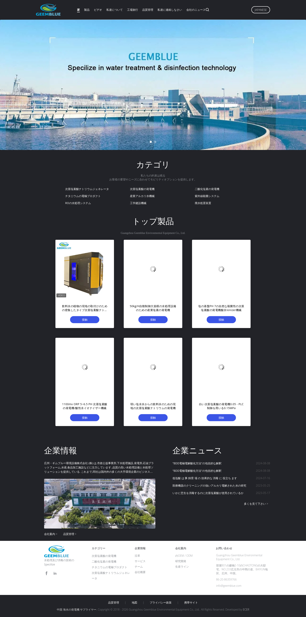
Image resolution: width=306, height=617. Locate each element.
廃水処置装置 (203, 203)
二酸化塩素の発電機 (207, 189)
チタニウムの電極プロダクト (83, 196)
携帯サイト (191, 602)
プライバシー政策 (161, 602)
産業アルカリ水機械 (142, 196)
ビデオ (98, 10)
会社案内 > (50, 534)
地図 (134, 602)
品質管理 (147, 10)
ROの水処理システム (78, 203)
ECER (246, 609)
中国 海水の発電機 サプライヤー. (77, 609)
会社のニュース (195, 10)
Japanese (261, 10)
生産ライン (182, 566)
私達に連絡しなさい (169, 10)
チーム (139, 566)
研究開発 (180, 561)
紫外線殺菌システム (207, 196)
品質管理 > (69, 534)
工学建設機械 (138, 203)
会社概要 (140, 572)
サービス (140, 561)
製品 (87, 10)
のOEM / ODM (184, 555)
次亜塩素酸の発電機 (142, 189)
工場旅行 (132, 10)
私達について (114, 10)
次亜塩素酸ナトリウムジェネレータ (87, 189)
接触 (84, 319)
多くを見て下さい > (256, 504)
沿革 (137, 555)
